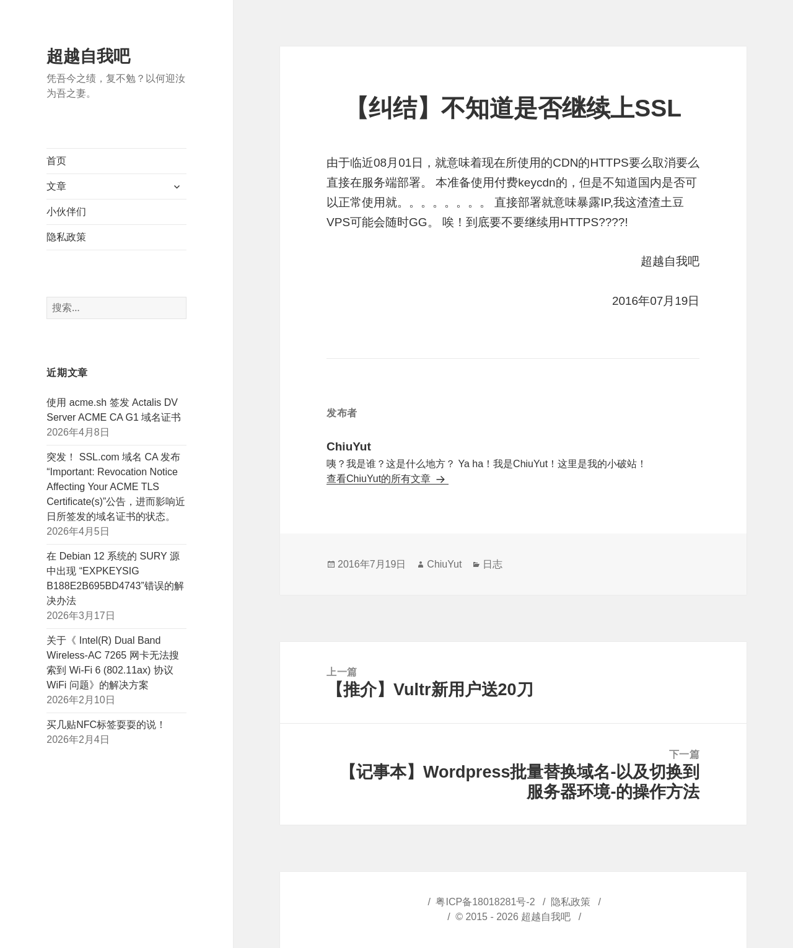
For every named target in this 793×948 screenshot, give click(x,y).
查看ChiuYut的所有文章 (379, 478)
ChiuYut (444, 564)
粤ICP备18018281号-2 (485, 902)
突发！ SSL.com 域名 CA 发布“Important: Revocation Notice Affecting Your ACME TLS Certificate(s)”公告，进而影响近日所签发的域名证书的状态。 (115, 487)
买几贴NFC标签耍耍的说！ (106, 724)
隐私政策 (66, 237)
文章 (56, 186)
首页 (56, 161)
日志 (492, 564)
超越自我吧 (88, 56)
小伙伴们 (66, 211)
